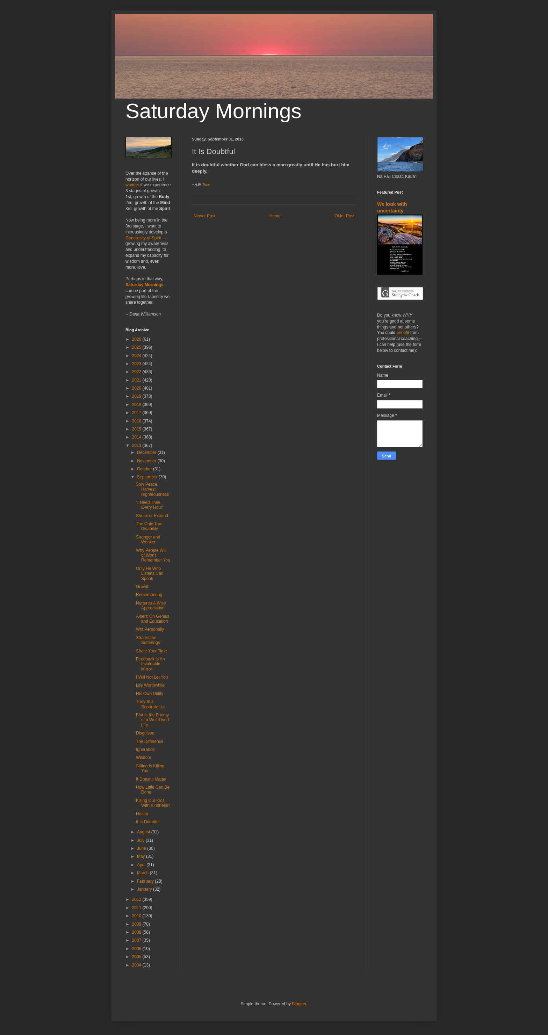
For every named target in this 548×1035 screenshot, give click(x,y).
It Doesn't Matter (151, 779)
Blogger (299, 1003)
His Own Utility (149, 693)
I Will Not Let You (152, 677)
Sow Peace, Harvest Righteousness (152, 489)
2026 (137, 339)
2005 (137, 956)
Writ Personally (150, 629)
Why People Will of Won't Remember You (153, 555)
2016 (137, 421)
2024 (137, 355)
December (147, 452)
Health (142, 813)
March (143, 872)
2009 (137, 924)
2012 (137, 899)
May (141, 856)
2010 (137, 915)
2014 (137, 437)
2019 (137, 396)
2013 (137, 445)
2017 (137, 412)
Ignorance (145, 749)
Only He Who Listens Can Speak (149, 573)
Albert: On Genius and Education (152, 619)
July (141, 840)
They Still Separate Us (150, 704)
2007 (137, 940)
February (146, 881)
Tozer (206, 184)
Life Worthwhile (150, 685)
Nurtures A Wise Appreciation (151, 605)
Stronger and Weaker (148, 539)
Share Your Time (151, 651)
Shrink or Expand (152, 515)
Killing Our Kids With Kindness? (153, 803)
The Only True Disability (149, 526)
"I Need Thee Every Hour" (150, 505)
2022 (137, 371)
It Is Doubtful (147, 821)
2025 (137, 347)
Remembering (149, 594)
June (142, 848)
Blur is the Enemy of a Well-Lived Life (152, 720)
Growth (143, 586)
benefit (403, 332)
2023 (137, 363)
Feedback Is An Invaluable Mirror (150, 664)
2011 (137, 907)
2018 (137, 404)
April (141, 864)
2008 (137, 932)
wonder (132, 184)
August (144, 832)
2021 (137, 380)
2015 (137, 429)
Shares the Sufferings (148, 640)
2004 (137, 965)
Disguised (145, 733)
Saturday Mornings (213, 111)
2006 (137, 948)
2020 (137, 388)
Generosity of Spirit (143, 238)
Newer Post (204, 215)
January (145, 889)
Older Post (344, 215)
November (147, 460)
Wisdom (143, 757)
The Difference (150, 741)
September (148, 477)
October (145, 468)
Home (275, 215)
